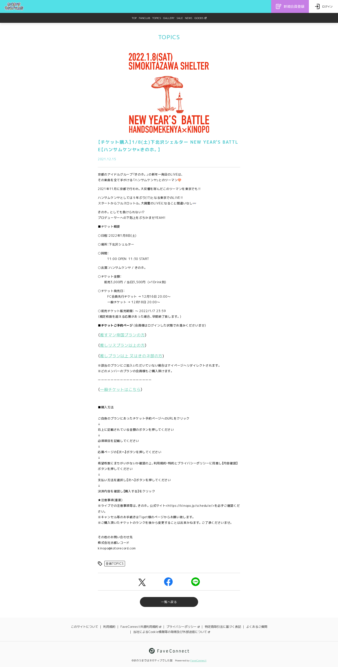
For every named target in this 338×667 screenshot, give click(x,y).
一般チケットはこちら (120, 389)
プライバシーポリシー (183, 627)
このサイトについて (84, 627)
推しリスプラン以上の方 (122, 345)
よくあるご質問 (256, 627)
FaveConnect (198, 660)
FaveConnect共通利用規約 (140, 627)
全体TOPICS (115, 563)
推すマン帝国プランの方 (122, 335)
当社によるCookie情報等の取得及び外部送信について (171, 632)
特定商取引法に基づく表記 (223, 627)
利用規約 (109, 627)
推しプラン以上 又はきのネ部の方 (131, 356)
